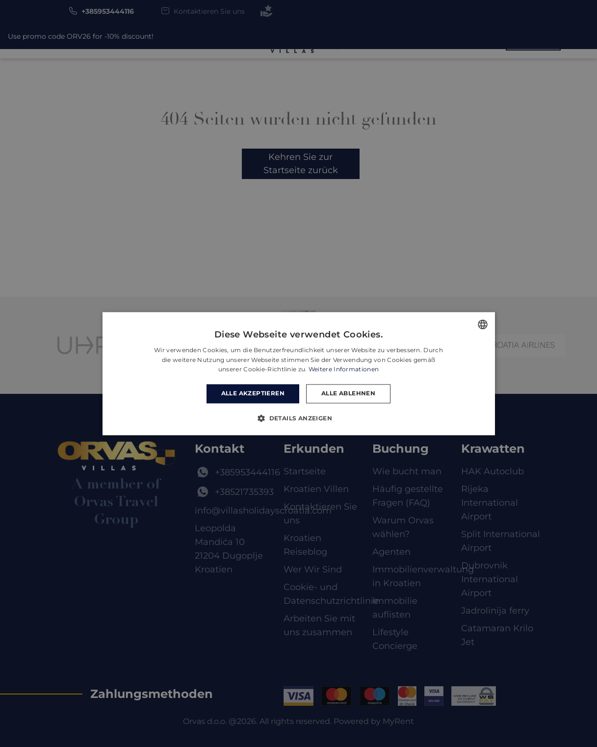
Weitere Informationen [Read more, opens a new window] (344, 369)
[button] (298, 418)
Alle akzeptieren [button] (253, 393)
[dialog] (298, 373)
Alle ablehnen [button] (348, 393)
